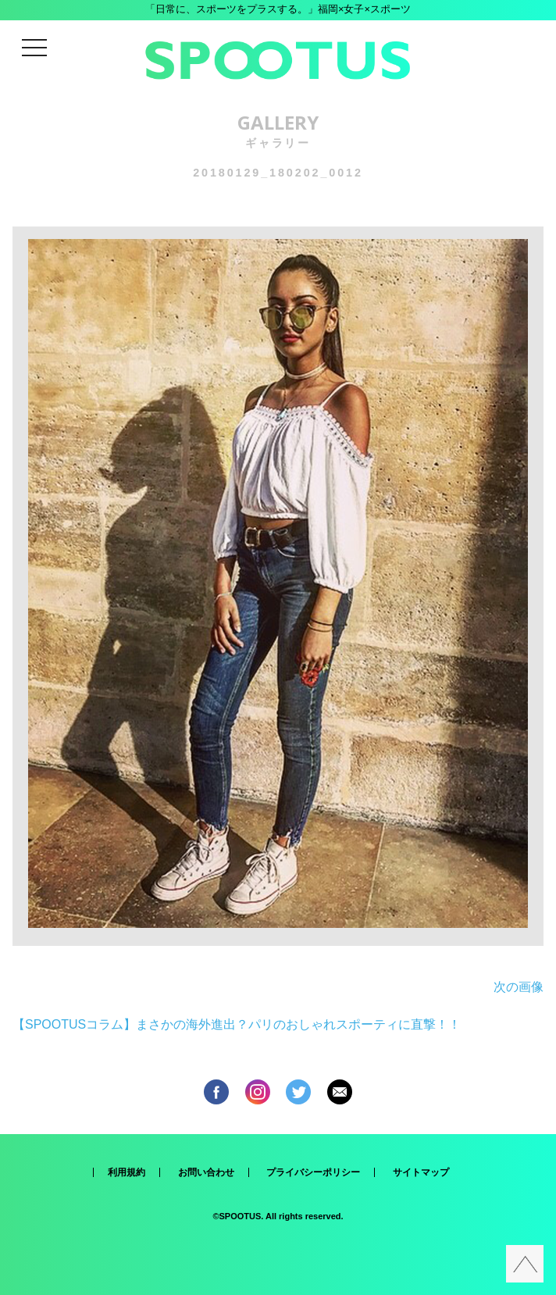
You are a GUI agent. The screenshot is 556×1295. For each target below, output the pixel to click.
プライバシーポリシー (313, 1172)
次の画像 (519, 987)
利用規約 (126, 1172)
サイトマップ (421, 1172)
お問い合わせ (206, 1172)
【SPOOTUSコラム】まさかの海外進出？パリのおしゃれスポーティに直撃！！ (236, 1024)
